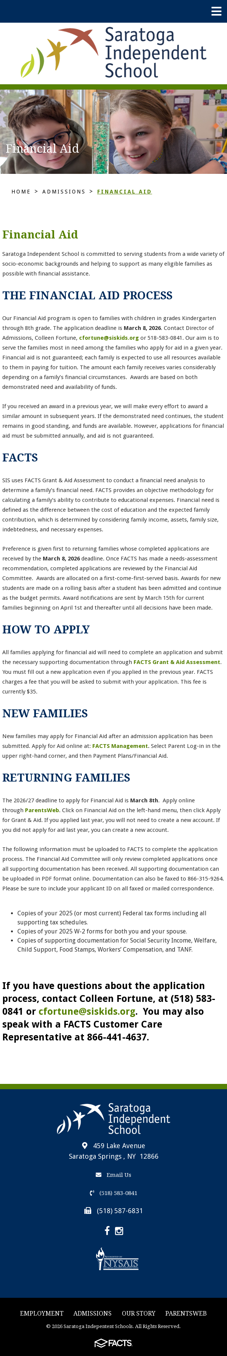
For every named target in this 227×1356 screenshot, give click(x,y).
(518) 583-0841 (113, 1193)
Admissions (64, 192)
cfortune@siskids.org (109, 337)
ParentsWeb (186, 1313)
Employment (42, 1313)
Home (21, 192)
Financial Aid (124, 192)
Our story (138, 1313)
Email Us (113, 1175)
